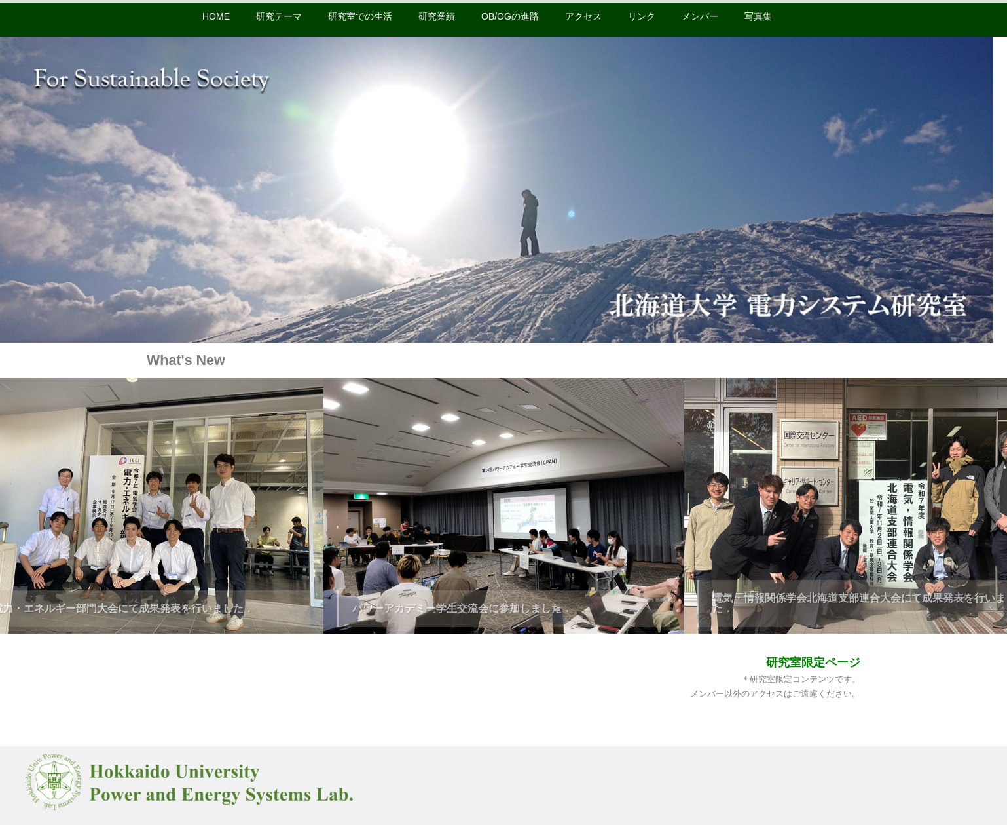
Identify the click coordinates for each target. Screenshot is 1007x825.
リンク (641, 16)
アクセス (583, 16)
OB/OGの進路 (510, 16)
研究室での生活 (360, 16)
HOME (216, 16)
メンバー (700, 16)
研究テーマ (279, 16)
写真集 (758, 16)
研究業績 (436, 16)
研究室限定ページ (813, 662)
